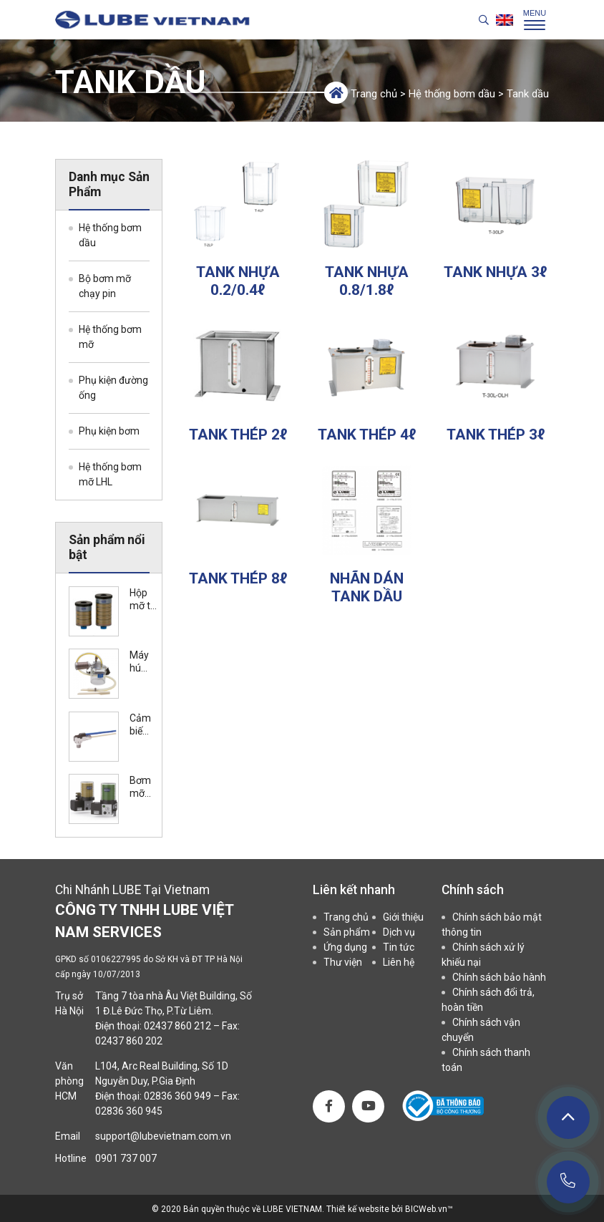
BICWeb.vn (426, 1209)
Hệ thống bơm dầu (452, 93)
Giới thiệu (403, 917)
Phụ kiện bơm (109, 431)
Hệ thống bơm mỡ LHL (110, 474)
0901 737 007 (126, 1158)
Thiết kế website (358, 1209)
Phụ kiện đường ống (113, 387)
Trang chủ (374, 93)
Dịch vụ (399, 932)
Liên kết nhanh (354, 890)
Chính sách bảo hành (499, 977)
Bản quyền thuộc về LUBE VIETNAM (252, 1209)
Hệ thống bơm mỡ (110, 337)
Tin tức (398, 947)
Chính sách (473, 890)
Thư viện (342, 962)
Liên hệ (398, 962)
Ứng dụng (345, 947)
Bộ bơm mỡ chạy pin (105, 286)
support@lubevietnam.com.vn (163, 1136)
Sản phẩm (346, 932)
